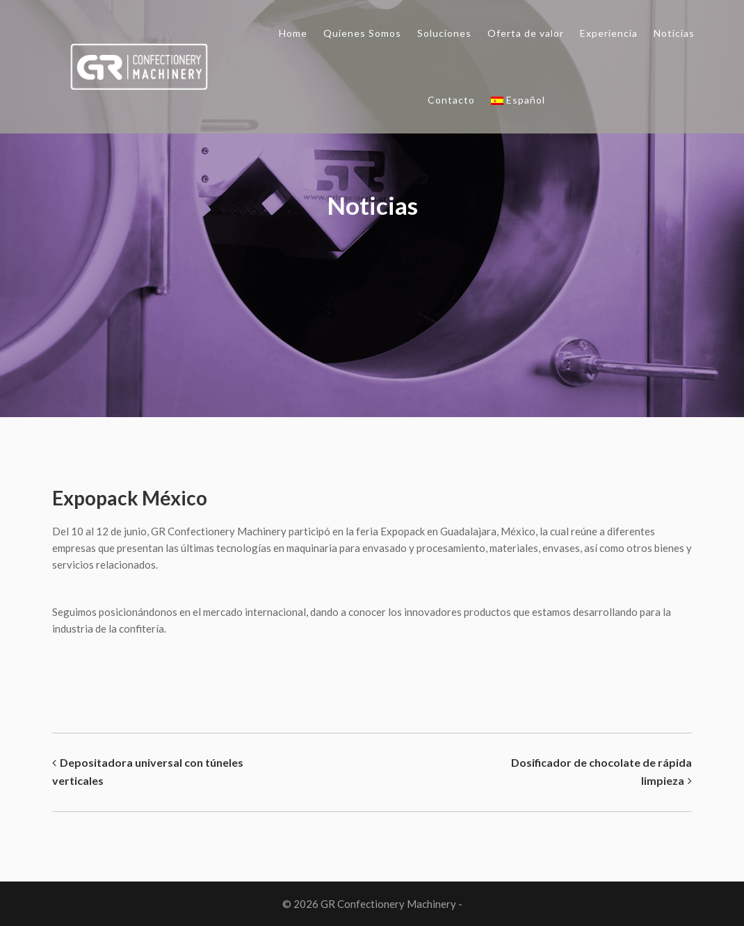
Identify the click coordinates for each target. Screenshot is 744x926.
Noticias (674, 33)
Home (293, 33)
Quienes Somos (362, 33)
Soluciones (444, 33)
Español (518, 100)
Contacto (451, 100)
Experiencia (609, 33)
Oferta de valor (525, 33)
